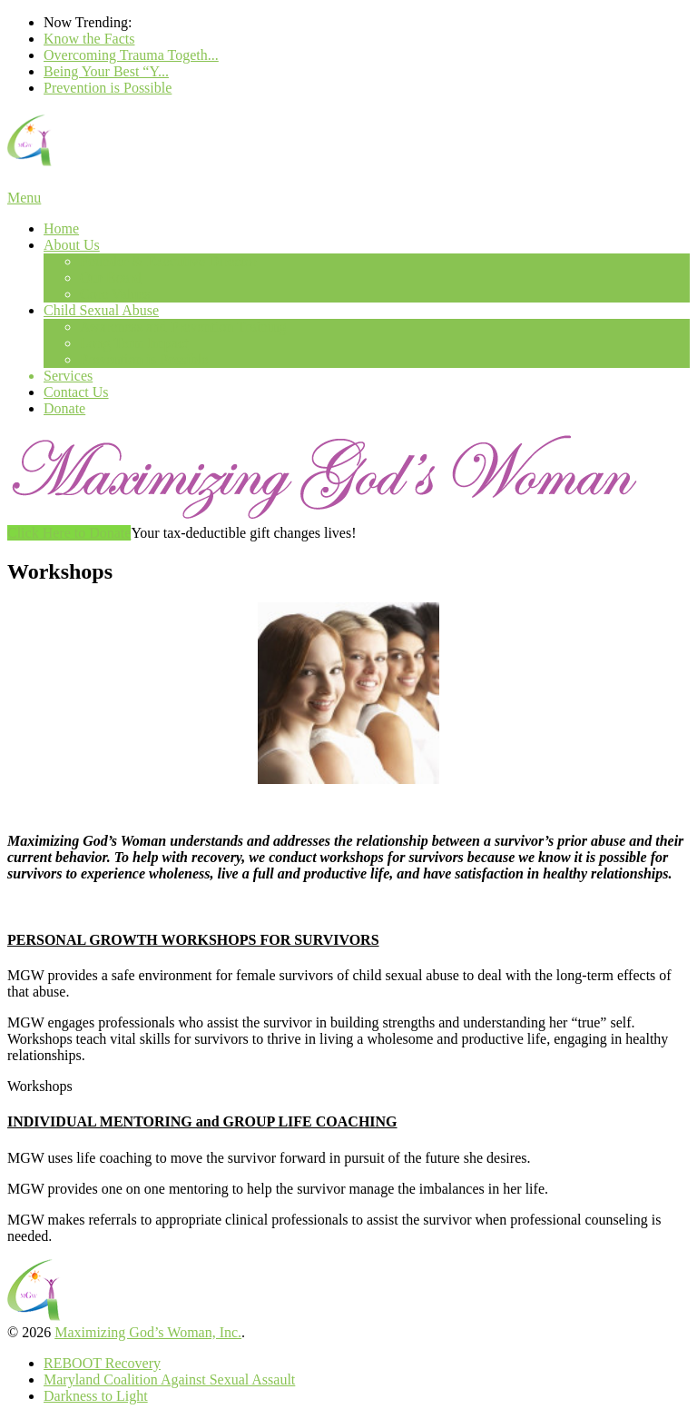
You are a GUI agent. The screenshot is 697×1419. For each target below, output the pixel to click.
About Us (72, 245)
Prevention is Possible (108, 87)
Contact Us (76, 392)
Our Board (111, 277)
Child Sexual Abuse (101, 310)
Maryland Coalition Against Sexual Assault (169, 1379)
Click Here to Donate (69, 533)
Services (68, 375)
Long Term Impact (134, 343)
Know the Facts (89, 38)
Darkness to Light (96, 1396)
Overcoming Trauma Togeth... (131, 55)
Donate (64, 408)
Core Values (115, 294)
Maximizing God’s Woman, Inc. (147, 1332)
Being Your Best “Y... (106, 71)
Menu (24, 197)
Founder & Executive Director (168, 261)
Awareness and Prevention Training (183, 326)
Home (61, 228)
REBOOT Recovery (102, 1363)
